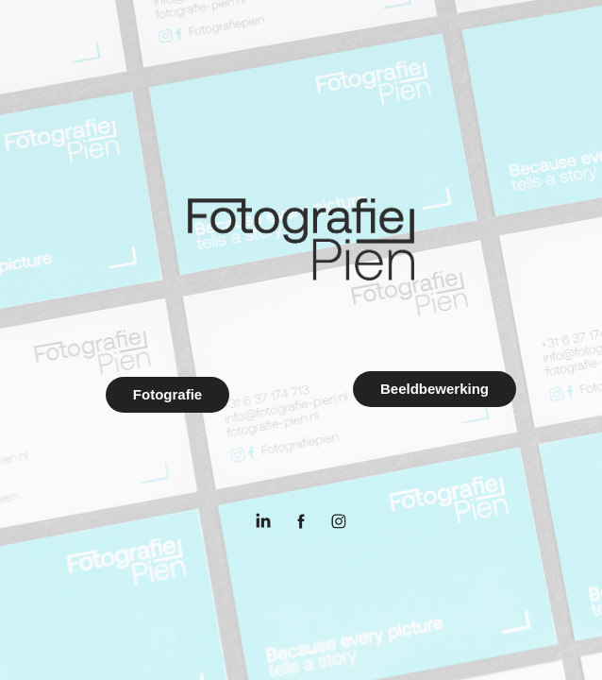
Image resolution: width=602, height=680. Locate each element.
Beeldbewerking (434, 389)
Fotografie (167, 394)
